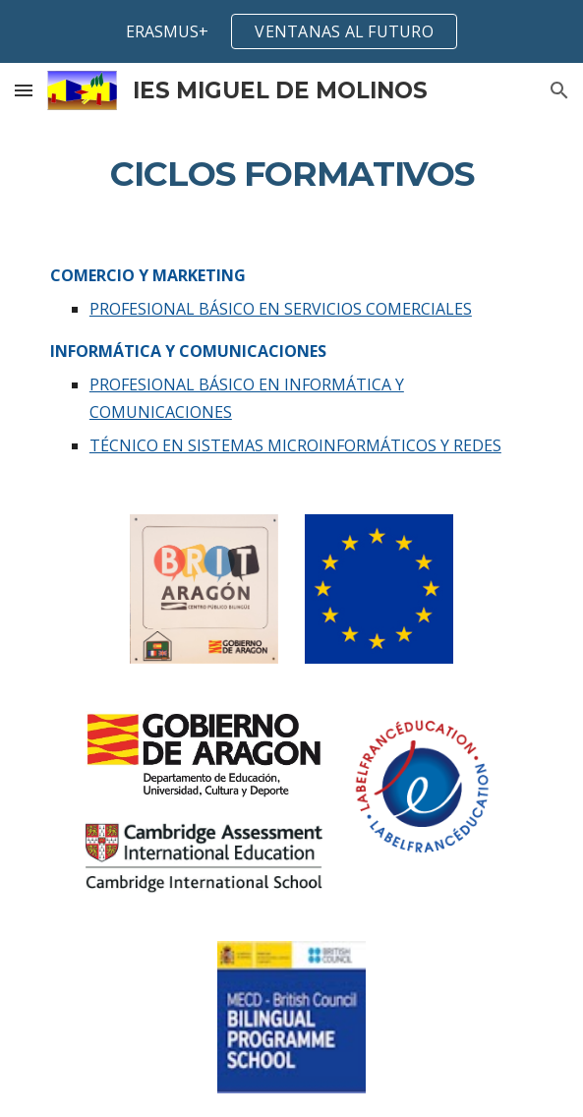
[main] (291, 174)
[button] (23, 90)
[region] (291, 31)
